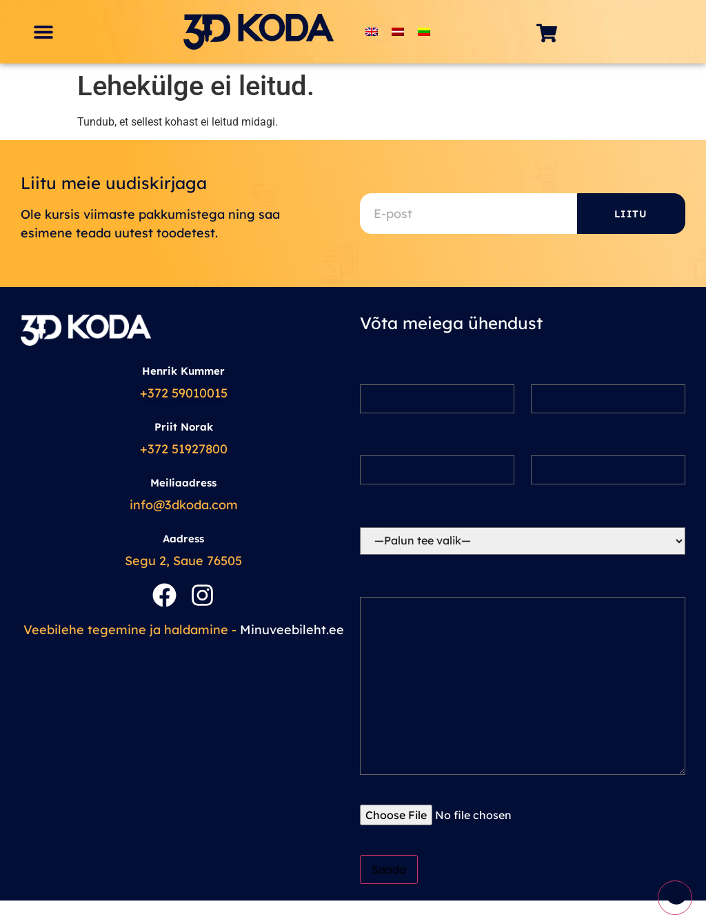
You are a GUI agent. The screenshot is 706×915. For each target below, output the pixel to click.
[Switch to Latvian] (398, 32)
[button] (43, 32)
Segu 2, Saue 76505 (183, 561)
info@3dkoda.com (184, 505)
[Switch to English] (372, 32)
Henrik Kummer (183, 370)
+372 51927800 (184, 449)
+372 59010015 (184, 393)
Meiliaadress (183, 482)
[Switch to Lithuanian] (424, 32)
